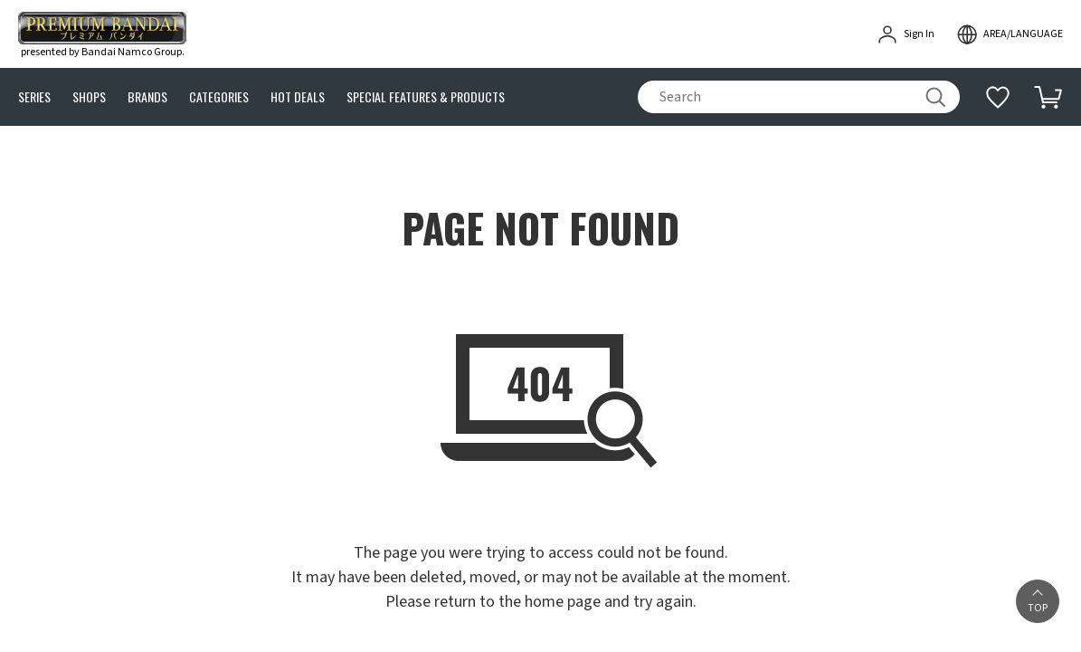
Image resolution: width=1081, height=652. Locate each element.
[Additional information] (997, 96)
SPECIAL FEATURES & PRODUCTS (425, 97)
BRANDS (147, 97)
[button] (1037, 601)
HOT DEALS (297, 97)
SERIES (34, 97)
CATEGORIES (219, 97)
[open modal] (1009, 34)
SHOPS (89, 97)
